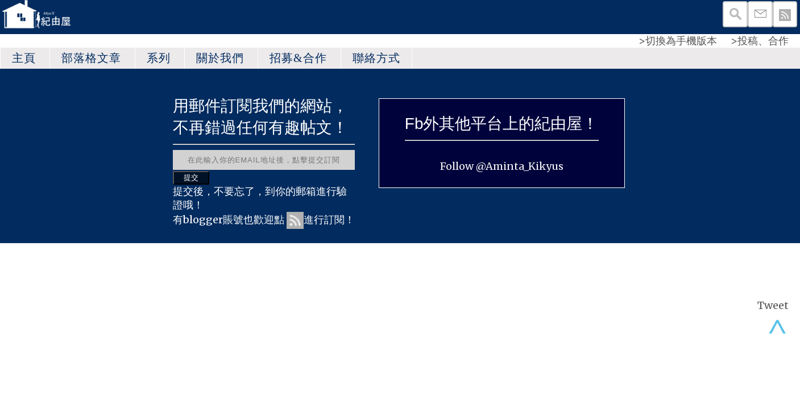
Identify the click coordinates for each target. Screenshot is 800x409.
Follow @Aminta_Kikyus (501, 166)
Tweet (773, 305)
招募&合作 (298, 58)
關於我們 (220, 58)
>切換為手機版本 (678, 40)
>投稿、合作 (760, 40)
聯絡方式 (376, 58)
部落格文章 (91, 58)
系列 (159, 58)
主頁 (24, 58)
